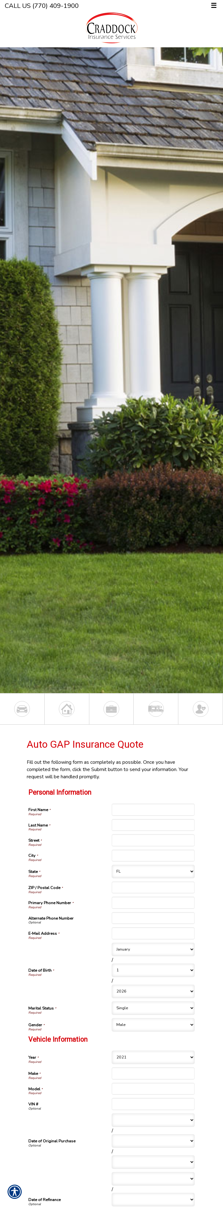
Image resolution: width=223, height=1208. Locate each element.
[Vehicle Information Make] (153, 1073)
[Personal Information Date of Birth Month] (153, 949)
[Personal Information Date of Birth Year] (153, 991)
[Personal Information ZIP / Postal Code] (153, 887)
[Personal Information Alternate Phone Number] (153, 918)
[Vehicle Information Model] (153, 1089)
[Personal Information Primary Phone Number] (153, 903)
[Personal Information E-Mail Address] (153, 933)
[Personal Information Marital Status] (153, 1008)
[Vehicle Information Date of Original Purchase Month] (153, 1120)
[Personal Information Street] (153, 840)
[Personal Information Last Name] (153, 825)
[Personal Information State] (153, 871)
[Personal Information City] (153, 856)
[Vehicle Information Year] (153, 1057)
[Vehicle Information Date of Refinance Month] (153, 1179)
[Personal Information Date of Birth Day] (153, 970)
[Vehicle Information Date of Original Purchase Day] (153, 1141)
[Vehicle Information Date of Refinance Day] (153, 1199)
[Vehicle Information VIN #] (153, 1104)
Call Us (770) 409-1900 (42, 5)
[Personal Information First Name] (153, 810)
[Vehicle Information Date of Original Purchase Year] (153, 1162)
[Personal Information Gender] (153, 1025)
